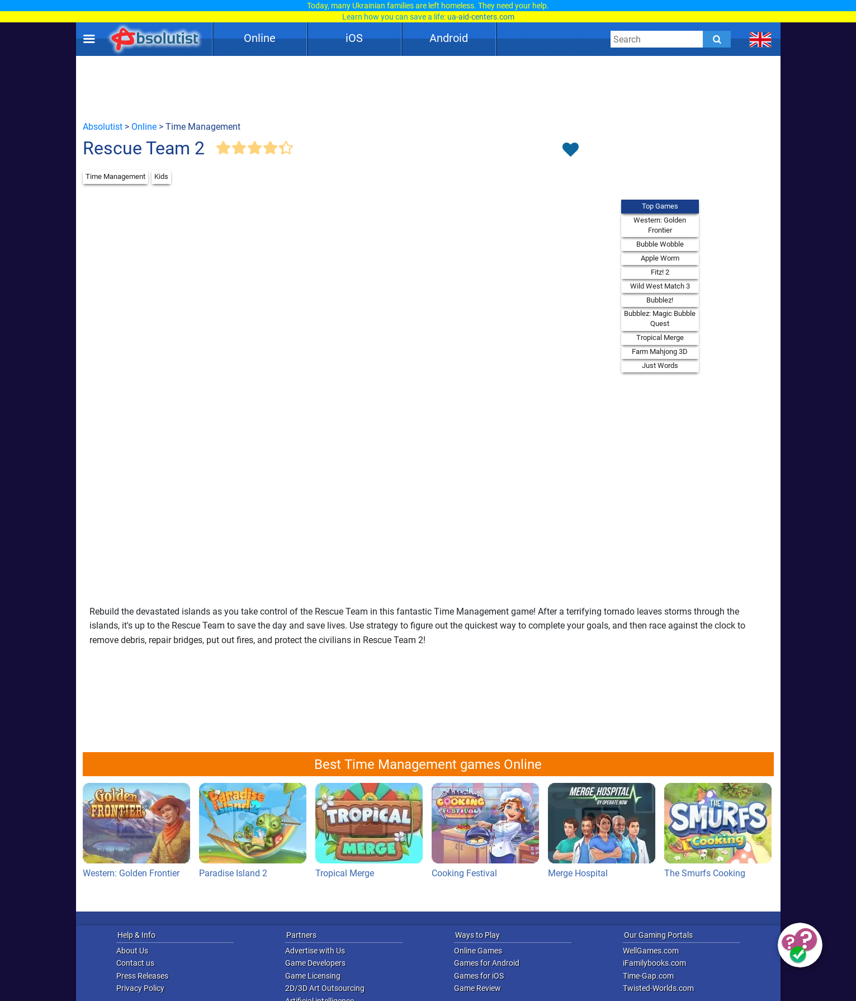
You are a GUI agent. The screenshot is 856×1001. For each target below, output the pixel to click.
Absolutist (102, 126)
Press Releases (142, 975)
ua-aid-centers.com (480, 16)
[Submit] (717, 39)
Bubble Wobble (660, 244)
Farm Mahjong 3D (660, 351)
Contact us (135, 962)
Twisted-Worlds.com (658, 988)
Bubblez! (659, 300)
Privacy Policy (140, 988)
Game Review (477, 988)
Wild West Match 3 (660, 286)
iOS (354, 38)
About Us (132, 950)
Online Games (478, 950)
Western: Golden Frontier (659, 225)
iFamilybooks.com (654, 962)
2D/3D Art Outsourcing (325, 988)
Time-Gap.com (648, 975)
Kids (161, 176)
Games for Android (486, 962)
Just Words (660, 365)
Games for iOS (479, 975)
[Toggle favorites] (570, 150)
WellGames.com (651, 950)
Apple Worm (660, 258)
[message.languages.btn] (760, 39)
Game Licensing (312, 975)
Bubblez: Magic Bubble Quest (660, 318)
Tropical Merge (660, 337)
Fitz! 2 (660, 272)
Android (448, 38)
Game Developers (315, 962)
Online (260, 38)
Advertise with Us (315, 950)
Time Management (115, 176)
